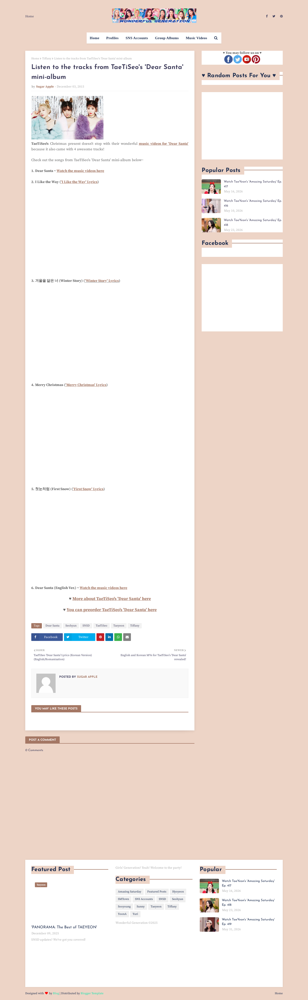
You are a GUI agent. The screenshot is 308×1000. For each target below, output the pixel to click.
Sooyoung (124, 906)
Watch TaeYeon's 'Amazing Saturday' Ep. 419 (248, 922)
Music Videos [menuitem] (196, 38)
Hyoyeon (178, 891)
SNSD (86, 625)
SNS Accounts (144, 899)
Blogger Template (92, 993)
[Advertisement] (242, 125)
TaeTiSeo (101, 625)
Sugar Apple (45, 87)
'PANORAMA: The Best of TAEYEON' (64, 927)
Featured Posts (156, 891)
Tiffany (46, 58)
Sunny (141, 906)
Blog (56, 993)
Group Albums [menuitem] (167, 38)
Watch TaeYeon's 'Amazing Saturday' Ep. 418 (253, 223)
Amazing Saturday (129, 891)
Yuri (135, 914)
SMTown (123, 899)
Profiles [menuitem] (112, 38)
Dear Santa (52, 625)
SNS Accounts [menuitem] (137, 38)
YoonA (122, 914)
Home (29, 16)
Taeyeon (118, 625)
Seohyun (71, 625)
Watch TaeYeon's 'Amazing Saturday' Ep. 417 (253, 184)
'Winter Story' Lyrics (102, 280)
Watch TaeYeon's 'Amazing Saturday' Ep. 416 (253, 203)
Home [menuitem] (94, 38)
